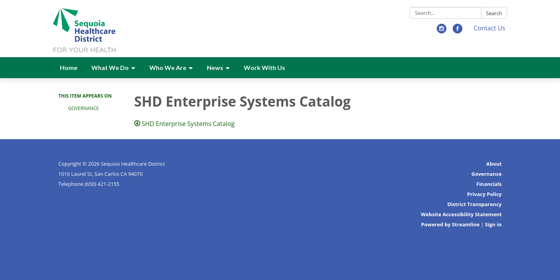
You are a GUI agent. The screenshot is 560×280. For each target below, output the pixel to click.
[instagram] (441, 31)
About (494, 163)
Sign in (493, 224)
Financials (489, 183)
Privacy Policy (484, 194)
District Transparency (474, 204)
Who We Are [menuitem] (167, 67)
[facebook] (457, 31)
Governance (83, 108)
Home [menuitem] (68, 67)
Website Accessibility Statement (461, 214)
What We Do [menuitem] (110, 67)
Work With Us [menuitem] (264, 67)
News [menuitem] (215, 67)
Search (494, 13)
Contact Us (489, 28)
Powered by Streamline (450, 224)
